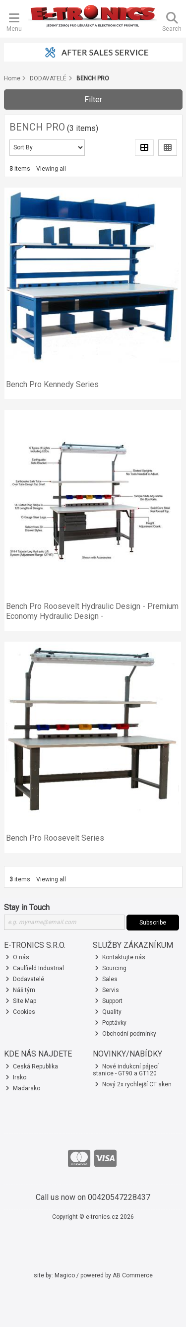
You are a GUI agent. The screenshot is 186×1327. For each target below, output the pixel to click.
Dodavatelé (24, 979)
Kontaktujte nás (120, 957)
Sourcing (110, 968)
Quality (108, 1011)
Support (109, 1000)
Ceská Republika (31, 1066)
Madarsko (22, 1088)
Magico (65, 1275)
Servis (107, 990)
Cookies (20, 1011)
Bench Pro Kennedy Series (52, 384)
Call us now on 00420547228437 (93, 1197)
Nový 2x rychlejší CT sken (133, 1084)
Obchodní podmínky (125, 1033)
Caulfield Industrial (34, 968)
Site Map (20, 1000)
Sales (106, 979)
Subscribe (152, 922)
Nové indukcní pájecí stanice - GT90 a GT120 (126, 1070)
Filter (93, 99)
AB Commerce (133, 1275)
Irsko (15, 1077)
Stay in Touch (27, 907)
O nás (17, 957)
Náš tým (20, 990)
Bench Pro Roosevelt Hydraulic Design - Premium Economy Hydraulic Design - (92, 610)
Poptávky (110, 1022)
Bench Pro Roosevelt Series (55, 838)
